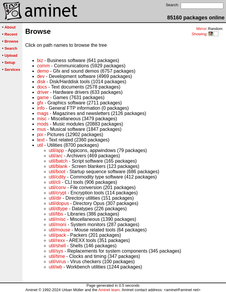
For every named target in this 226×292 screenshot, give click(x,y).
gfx (40, 102)
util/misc (57, 219)
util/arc (56, 155)
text (41, 139)
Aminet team (109, 290)
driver (43, 92)
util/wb (55, 266)
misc (42, 118)
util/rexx (57, 240)
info (41, 108)
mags (43, 113)
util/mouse (59, 229)
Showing (199, 34)
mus (41, 129)
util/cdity (57, 176)
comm (43, 65)
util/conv (57, 187)
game (43, 97)
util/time (57, 256)
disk (41, 81)
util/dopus (59, 203)
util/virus (57, 261)
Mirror (201, 28)
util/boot (57, 171)
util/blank (58, 166)
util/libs (56, 213)
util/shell (57, 245)
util (40, 145)
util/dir (55, 198)
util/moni (58, 224)
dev (41, 76)
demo (43, 71)
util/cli (55, 182)
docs (42, 86)
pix (40, 134)
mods (43, 123)
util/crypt (58, 192)
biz (40, 60)
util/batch (58, 160)
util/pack (57, 235)
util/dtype (58, 208)
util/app (56, 150)
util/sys (56, 250)
